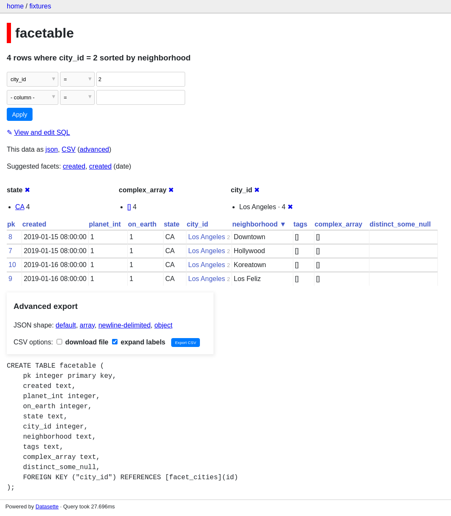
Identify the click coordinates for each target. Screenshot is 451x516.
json (52, 149)
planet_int (105, 224)
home (15, 6)
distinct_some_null (400, 224)
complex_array (338, 224)
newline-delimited (124, 325)
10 (12, 264)
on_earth (142, 224)
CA (19, 206)
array (87, 325)
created (74, 166)
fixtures (40, 6)
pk (11, 224)
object (163, 325)
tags (300, 224)
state (171, 224)
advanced (94, 149)
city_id (197, 224)
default (66, 325)
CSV (69, 149)
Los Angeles (206, 236)
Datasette (47, 506)
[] (129, 206)
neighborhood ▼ (259, 224)
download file (83, 342)
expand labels (138, 342)
